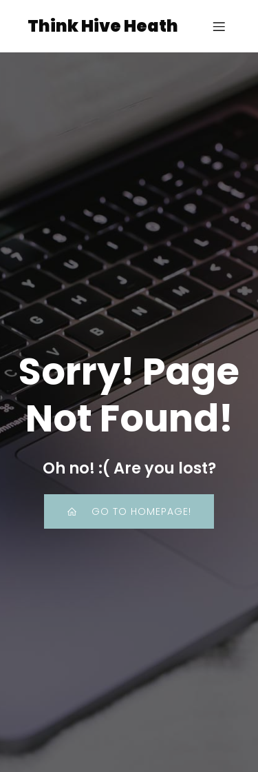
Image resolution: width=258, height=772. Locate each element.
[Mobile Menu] (218, 26)
